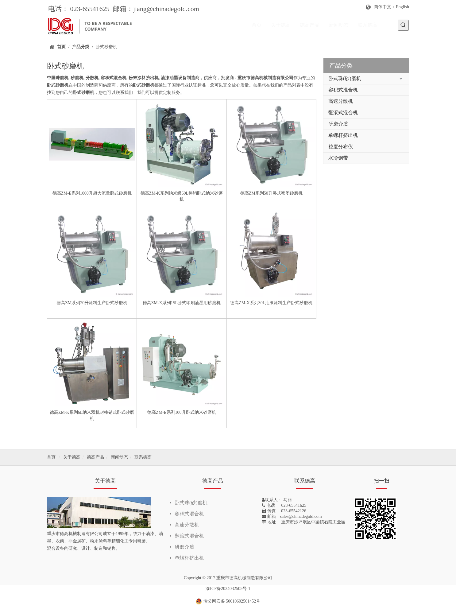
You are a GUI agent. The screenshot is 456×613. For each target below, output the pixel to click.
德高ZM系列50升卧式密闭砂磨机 (271, 193)
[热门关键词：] (403, 25)
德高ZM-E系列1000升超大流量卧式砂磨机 (92, 193)
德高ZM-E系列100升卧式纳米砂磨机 (181, 412)
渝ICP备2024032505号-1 (228, 588)
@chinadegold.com (173, 9)
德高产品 (95, 457)
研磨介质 (338, 123)
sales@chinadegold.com (301, 516)
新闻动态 (119, 457)
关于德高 (71, 457)
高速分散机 (340, 101)
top (443, 586)
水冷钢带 (338, 158)
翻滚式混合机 (343, 112)
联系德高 (143, 457)
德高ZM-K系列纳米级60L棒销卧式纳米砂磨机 (182, 196)
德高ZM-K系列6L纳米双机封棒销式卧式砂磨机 (92, 415)
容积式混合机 (343, 89)
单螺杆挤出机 (343, 135)
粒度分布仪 (340, 146)
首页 (51, 457)
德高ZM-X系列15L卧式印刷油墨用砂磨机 (182, 303)
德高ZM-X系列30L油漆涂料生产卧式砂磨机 (271, 303)
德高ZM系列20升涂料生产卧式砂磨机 (91, 303)
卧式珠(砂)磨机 (344, 78)
